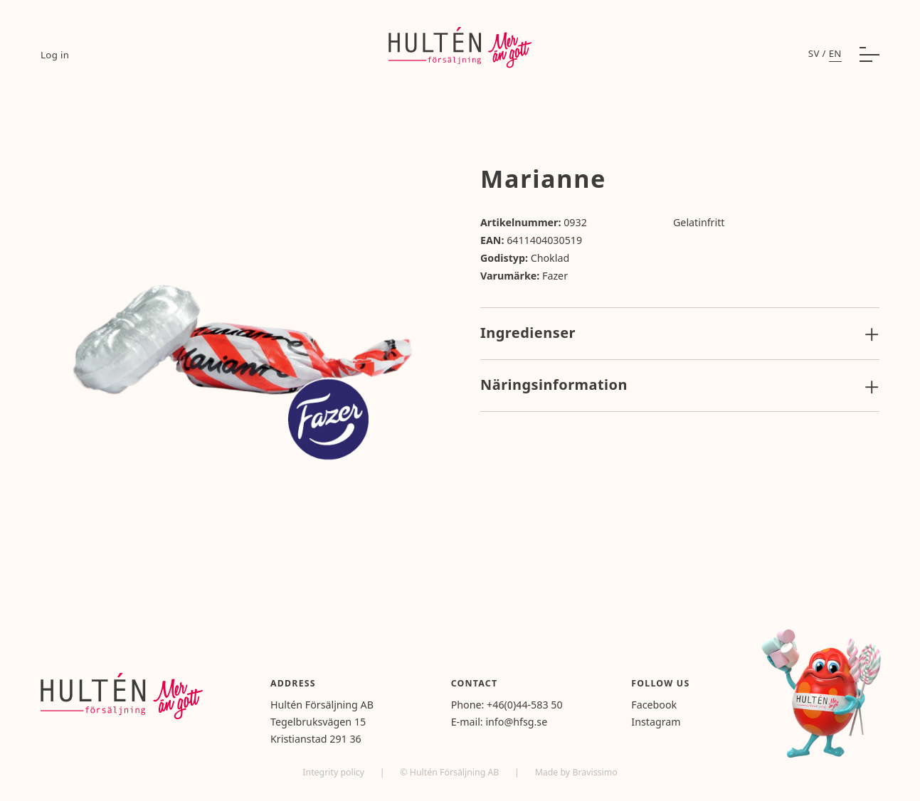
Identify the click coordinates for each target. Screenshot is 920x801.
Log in (55, 54)
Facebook (654, 704)
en (835, 53)
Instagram (655, 721)
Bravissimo (594, 772)
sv (814, 53)
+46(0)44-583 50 (525, 704)
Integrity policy (334, 772)
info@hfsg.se (516, 721)
